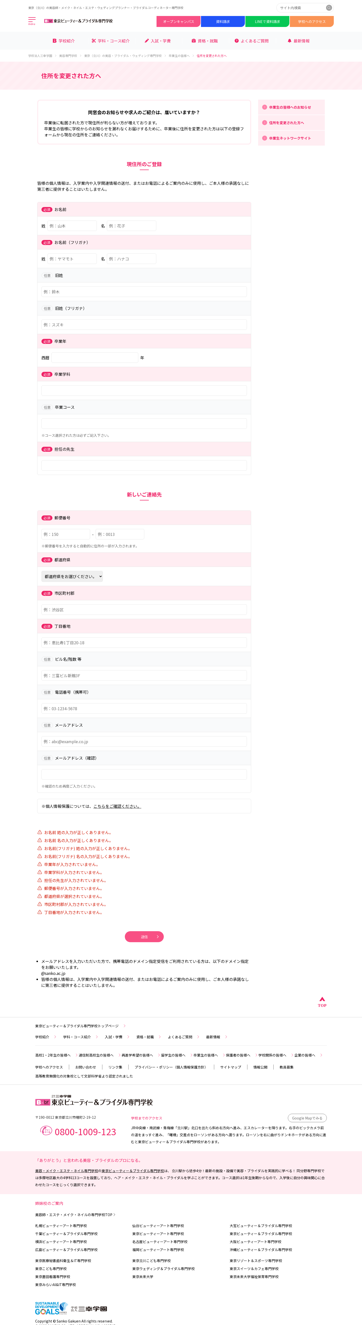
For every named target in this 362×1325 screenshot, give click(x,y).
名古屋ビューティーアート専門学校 (159, 1241)
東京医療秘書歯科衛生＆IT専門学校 (63, 1260)
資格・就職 (149, 1036)
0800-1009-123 (85, 1131)
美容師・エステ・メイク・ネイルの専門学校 (75, 1214)
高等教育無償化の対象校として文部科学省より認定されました (84, 1076)
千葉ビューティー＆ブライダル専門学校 (66, 1233)
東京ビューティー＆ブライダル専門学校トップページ (81, 1025)
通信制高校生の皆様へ (100, 1055)
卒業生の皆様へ (182, 56)
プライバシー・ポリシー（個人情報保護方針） (171, 1067)
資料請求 (223, 21)
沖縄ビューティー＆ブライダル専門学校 (261, 1249)
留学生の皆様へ (177, 1055)
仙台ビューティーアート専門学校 (158, 1225)
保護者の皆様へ (242, 1055)
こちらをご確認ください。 (117, 806)
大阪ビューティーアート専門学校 (255, 1241)
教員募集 (287, 1067)
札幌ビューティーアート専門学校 (61, 1225)
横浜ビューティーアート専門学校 (61, 1241)
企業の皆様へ (308, 1055)
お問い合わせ (85, 1067)
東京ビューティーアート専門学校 (158, 1233)
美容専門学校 (70, 56)
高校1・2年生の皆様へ (57, 1055)
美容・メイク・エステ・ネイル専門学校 (66, 1170)
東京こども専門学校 (51, 1268)
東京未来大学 (142, 1276)
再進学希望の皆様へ (141, 1055)
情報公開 (260, 1067)
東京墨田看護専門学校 (52, 1276)
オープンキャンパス (178, 21)
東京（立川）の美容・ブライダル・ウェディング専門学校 (125, 56)
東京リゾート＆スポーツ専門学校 (256, 1260)
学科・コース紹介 (81, 1036)
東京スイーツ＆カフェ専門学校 (254, 1268)
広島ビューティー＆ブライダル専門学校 (66, 1249)
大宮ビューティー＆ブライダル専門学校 (261, 1225)
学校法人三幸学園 (42, 56)
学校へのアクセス (312, 21)
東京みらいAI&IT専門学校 (55, 1284)
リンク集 (115, 1067)
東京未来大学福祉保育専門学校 (254, 1276)
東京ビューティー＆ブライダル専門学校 (133, 1170)
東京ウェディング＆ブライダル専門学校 (163, 1268)
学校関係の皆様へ (276, 1055)
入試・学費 (117, 1036)
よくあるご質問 (184, 1036)
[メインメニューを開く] (32, 21)
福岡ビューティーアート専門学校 (158, 1249)
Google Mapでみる (307, 1117)
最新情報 (217, 1036)
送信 (150, 936)
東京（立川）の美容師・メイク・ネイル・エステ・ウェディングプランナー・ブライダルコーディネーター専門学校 (105, 7)
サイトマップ (230, 1067)
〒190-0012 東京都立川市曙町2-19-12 (65, 1117)
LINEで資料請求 (267, 21)
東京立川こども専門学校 (151, 1260)
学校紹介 (46, 1036)
